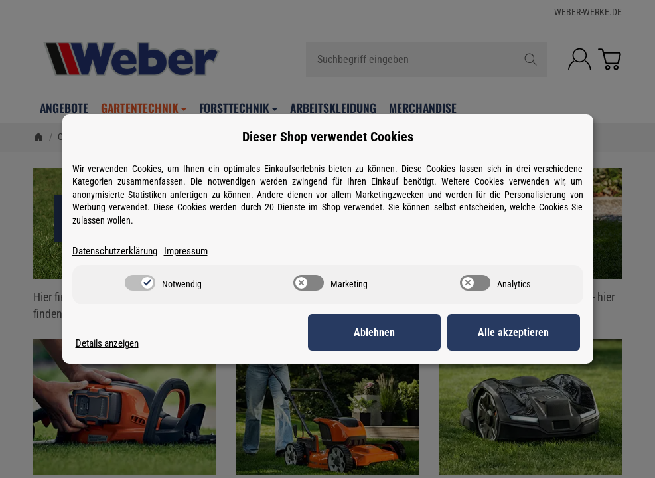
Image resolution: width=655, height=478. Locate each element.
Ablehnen (374, 332)
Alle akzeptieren (513, 332)
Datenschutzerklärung (114, 251)
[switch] (140, 283)
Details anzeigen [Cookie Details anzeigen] (107, 343)
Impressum (186, 251)
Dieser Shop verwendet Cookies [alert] (327, 137)
